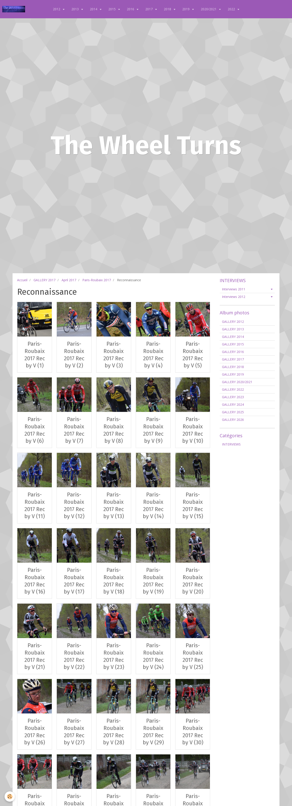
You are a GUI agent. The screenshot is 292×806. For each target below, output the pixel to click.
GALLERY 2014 (233, 336)
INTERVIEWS (231, 444)
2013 (75, 9)
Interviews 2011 (233, 289)
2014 (94, 9)
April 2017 (69, 280)
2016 (131, 9)
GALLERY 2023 (233, 397)
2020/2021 (209, 9)
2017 (149, 9)
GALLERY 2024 (233, 404)
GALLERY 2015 (233, 344)
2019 (186, 9)
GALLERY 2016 (233, 352)
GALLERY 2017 (44, 280)
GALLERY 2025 (233, 412)
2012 (57, 9)
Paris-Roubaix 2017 (96, 280)
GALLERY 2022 (233, 389)
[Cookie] (10, 796)
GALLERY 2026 (233, 419)
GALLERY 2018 (233, 367)
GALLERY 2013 (233, 329)
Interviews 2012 (233, 296)
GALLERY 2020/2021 (237, 382)
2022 (232, 9)
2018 (168, 9)
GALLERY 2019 (233, 374)
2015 (112, 9)
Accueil (22, 280)
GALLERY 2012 (233, 321)
